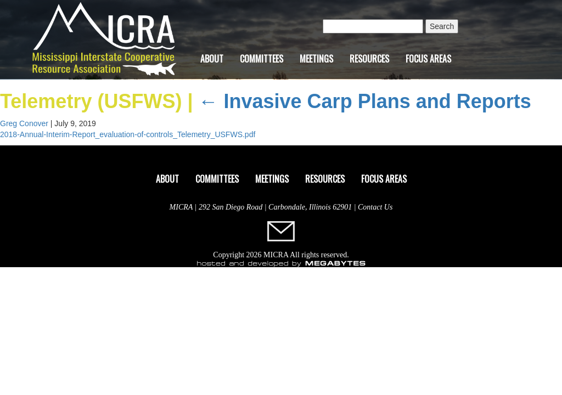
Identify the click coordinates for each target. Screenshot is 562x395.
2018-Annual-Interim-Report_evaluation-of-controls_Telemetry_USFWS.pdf (127, 134)
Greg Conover (24, 123)
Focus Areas (428, 58)
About (211, 58)
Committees (261, 58)
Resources (369, 58)
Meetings (316, 58)
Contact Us (375, 207)
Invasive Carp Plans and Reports (364, 101)
